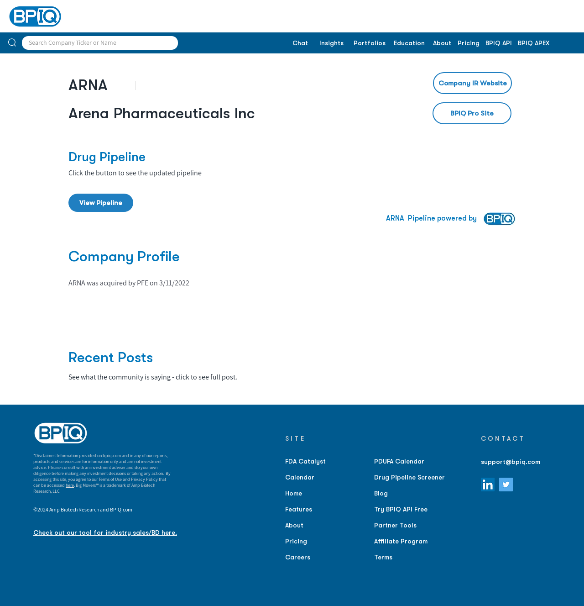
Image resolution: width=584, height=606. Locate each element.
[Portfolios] (369, 43)
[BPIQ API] (498, 43)
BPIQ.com (121, 509)
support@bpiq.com (510, 461)
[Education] (409, 43)
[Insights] (331, 43)
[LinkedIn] (488, 484)
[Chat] (300, 43)
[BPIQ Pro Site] (472, 113)
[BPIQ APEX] (534, 43)
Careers (297, 557)
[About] (442, 43)
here (70, 485)
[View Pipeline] (100, 203)
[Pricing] (468, 43)
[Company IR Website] (472, 83)
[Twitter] (506, 484)
